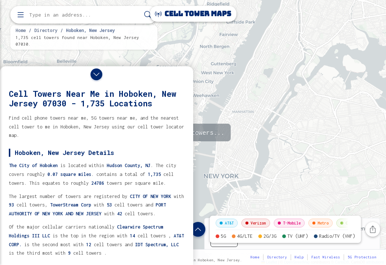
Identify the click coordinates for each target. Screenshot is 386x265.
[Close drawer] (96, 74)
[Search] (148, 15)
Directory (45, 30)
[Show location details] (198, 229)
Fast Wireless (325, 257)
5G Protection (362, 257)
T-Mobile (289, 223)
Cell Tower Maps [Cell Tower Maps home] (193, 13)
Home (20, 30)
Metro (320, 223)
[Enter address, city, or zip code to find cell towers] (84, 15)
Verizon (255, 223)
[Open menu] (20, 14)
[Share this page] (372, 229)
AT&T (227, 223)
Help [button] (299, 257)
